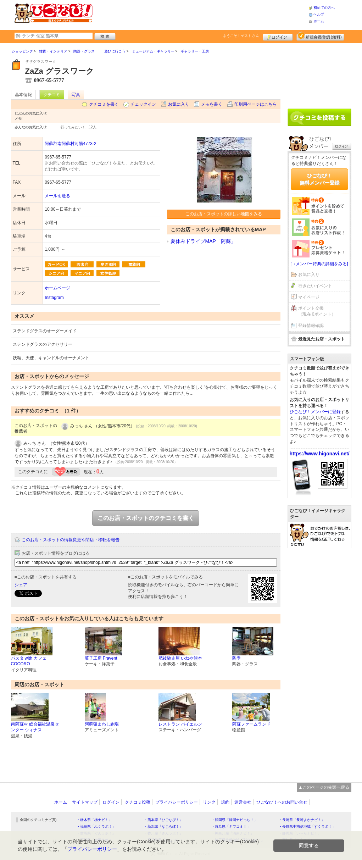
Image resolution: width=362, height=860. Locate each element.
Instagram (54, 297)
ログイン (278, 36)
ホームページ (57, 287)
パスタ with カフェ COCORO (28, 661)
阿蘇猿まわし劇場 (102, 724)
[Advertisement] (200, 14)
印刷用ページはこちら (255, 104)
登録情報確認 (311, 325)
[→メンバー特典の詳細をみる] (319, 263)
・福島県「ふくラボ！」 (96, 826)
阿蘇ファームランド (251, 724)
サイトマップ (85, 802)
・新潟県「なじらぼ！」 (163, 826)
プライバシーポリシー (176, 802)
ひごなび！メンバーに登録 (315, 411)
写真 (76, 94)
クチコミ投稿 (137, 802)
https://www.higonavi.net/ (320, 453)
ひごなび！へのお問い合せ (281, 802)
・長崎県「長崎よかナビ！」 (302, 820)
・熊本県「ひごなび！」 (163, 820)
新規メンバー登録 (320, 36)
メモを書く (211, 104)
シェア (21, 584)
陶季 (236, 658)
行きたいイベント (315, 285)
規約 (225, 802)
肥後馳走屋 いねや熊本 (180, 658)
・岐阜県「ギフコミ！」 (230, 826)
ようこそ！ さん (241, 36)
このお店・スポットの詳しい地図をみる (223, 213)
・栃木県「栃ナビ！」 (94, 820)
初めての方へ (324, 8)
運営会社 (242, 802)
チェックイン (143, 104)
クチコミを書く (104, 104)
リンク (209, 802)
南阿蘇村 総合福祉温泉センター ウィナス (35, 727)
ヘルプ (318, 14)
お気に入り (178, 104)
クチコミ (51, 94)
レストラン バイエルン (180, 724)
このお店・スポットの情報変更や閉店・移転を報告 (70, 539)
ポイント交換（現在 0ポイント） (317, 311)
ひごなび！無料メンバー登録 (319, 179)
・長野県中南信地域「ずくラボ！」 (307, 826)
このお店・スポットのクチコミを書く (146, 518)
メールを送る (57, 195)
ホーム (318, 21)
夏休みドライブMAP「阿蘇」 (203, 241)
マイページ (308, 297)
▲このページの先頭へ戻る (324, 787)
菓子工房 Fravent (101, 658)
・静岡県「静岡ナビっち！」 (234, 820)
